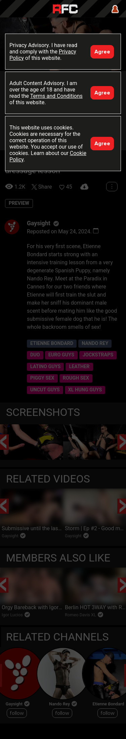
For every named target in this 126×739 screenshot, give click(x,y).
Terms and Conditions (56, 96)
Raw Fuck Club (65, 9)
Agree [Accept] (102, 51)
